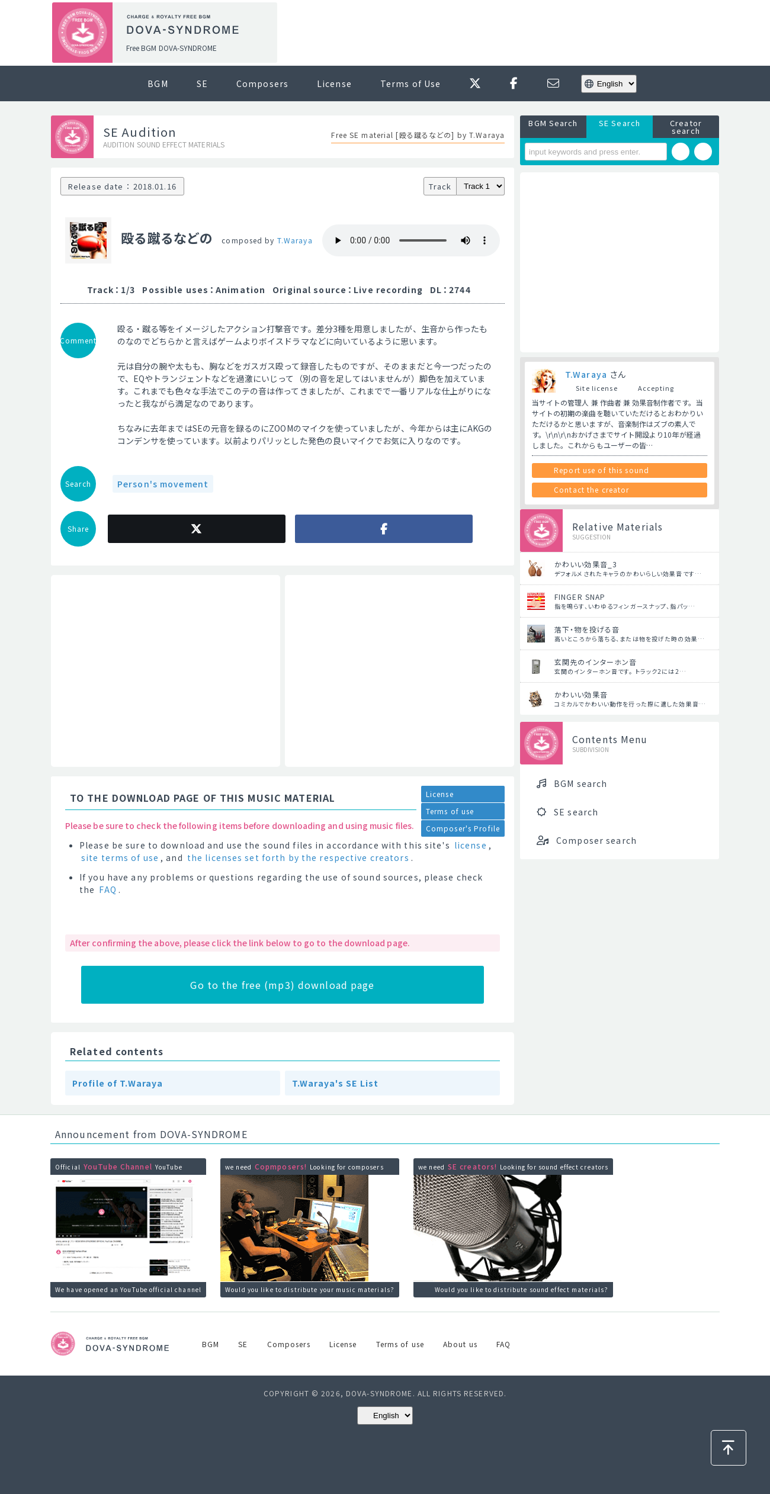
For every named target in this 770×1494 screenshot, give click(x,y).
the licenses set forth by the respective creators (298, 857)
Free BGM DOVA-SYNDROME (171, 48)
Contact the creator (591, 489)
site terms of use (120, 857)
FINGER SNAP (579, 597)
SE (202, 83)
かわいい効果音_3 (585, 564)
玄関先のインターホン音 (595, 662)
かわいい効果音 (581, 694)
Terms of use (450, 811)
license (470, 845)
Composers (262, 83)
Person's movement (162, 484)
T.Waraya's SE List (335, 1083)
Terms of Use (410, 83)
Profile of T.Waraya (117, 1083)
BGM (157, 83)
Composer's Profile (463, 828)
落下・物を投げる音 (587, 629)
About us (460, 1344)
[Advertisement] (502, 33)
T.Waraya (295, 240)
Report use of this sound (601, 470)
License (334, 83)
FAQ (107, 889)
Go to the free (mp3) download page (282, 985)
